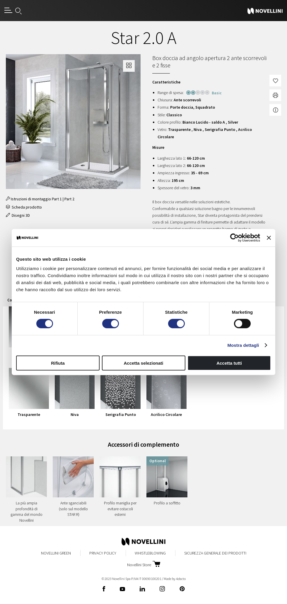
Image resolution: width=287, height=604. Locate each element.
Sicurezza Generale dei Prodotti (215, 553)
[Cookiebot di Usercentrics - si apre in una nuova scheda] (234, 237)
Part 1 (57, 199)
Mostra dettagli (243, 345)
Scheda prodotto (24, 207)
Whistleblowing (150, 553)
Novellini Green (56, 553)
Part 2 (69, 199)
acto (181, 578)
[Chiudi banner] (269, 238)
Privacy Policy (102, 553)
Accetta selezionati (143, 362)
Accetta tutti (229, 362)
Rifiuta (58, 362)
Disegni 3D (18, 215)
